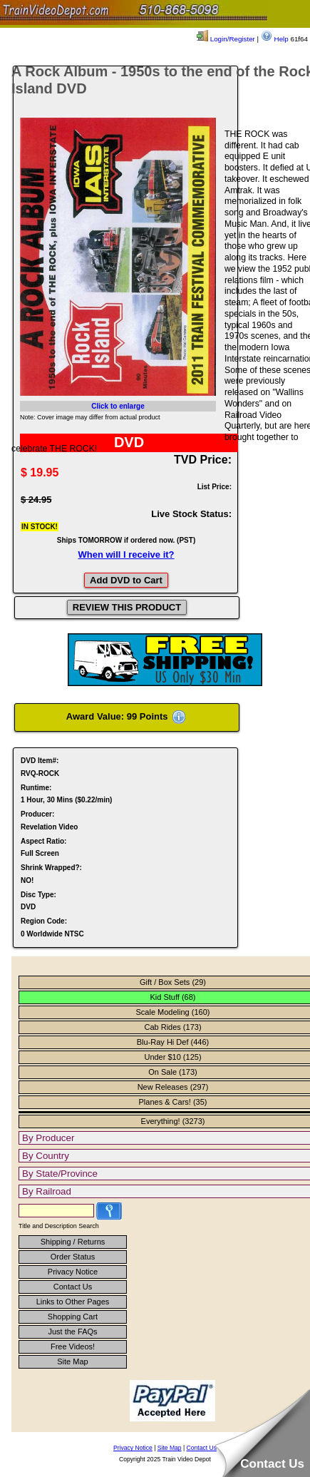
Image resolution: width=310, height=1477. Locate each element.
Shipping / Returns (73, 1241)
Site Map (72, 1361)
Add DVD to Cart (126, 580)
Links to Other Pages (73, 1301)
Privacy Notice (73, 1271)
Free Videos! (73, 1346)
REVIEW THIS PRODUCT (127, 607)
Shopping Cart (73, 1316)
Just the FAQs (72, 1331)
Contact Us (72, 1286)
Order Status (73, 1256)
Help (275, 39)
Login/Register (226, 39)
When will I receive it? (126, 554)
